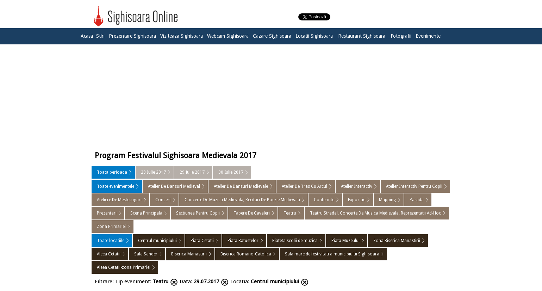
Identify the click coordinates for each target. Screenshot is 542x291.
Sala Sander (145, 254)
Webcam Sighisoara (228, 36)
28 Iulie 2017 (153, 172)
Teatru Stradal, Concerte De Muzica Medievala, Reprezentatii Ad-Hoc (375, 213)
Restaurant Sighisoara (361, 36)
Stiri (100, 36)
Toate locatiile (110, 240)
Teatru (290, 213)
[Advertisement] (271, 96)
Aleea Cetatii (108, 254)
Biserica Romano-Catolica (245, 254)
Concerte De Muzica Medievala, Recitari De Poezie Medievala (242, 199)
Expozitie (356, 199)
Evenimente (428, 36)
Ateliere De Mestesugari (119, 199)
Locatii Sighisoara (314, 36)
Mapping (387, 199)
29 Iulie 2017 (192, 172)
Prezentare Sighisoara (132, 36)
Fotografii (401, 36)
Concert (163, 199)
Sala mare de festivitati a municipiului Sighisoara (332, 254)
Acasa (87, 36)
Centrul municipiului (157, 240)
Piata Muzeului (345, 240)
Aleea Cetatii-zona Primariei (123, 267)
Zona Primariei (111, 226)
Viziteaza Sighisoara (181, 36)
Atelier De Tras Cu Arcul (304, 186)
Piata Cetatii (202, 240)
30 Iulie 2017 (230, 172)
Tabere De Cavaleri (251, 213)
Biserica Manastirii (189, 254)
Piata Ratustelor (243, 240)
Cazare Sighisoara (272, 36)
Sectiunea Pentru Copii (198, 213)
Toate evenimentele (115, 186)
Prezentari (107, 213)
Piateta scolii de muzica (295, 240)
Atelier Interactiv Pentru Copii (414, 186)
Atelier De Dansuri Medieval (174, 186)
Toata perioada (112, 172)
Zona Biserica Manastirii (396, 240)
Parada (417, 199)
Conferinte (324, 199)
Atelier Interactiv (356, 186)
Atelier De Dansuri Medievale (241, 186)
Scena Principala (146, 213)
